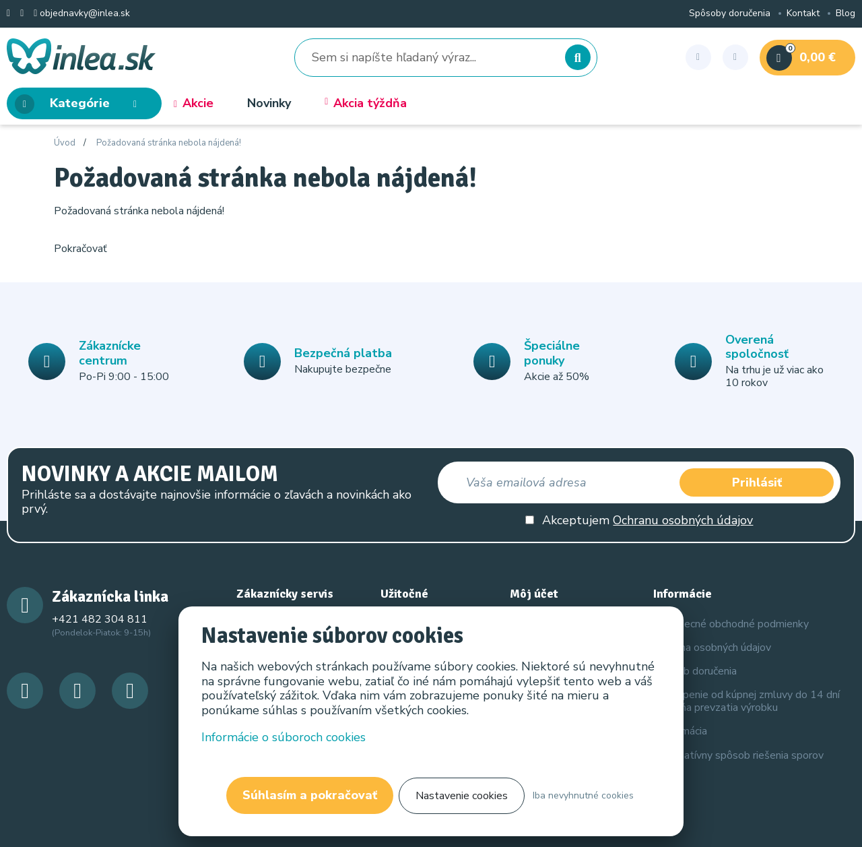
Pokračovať (80, 248)
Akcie (193, 103)
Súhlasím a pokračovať (309, 795)
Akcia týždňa (366, 103)
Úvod (64, 143)
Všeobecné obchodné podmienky (731, 624)
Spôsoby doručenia (729, 14)
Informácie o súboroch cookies (284, 736)
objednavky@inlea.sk (82, 14)
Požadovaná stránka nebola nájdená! (168, 143)
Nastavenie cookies (462, 795)
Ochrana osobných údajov (712, 647)
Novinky (269, 103)
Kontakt (803, 14)
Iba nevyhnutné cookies (583, 795)
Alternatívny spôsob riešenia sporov (738, 755)
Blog (845, 14)
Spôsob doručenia (695, 671)
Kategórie (80, 104)
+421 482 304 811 (99, 619)
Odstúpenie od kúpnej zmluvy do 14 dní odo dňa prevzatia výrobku (746, 701)
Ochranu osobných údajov (683, 520)
